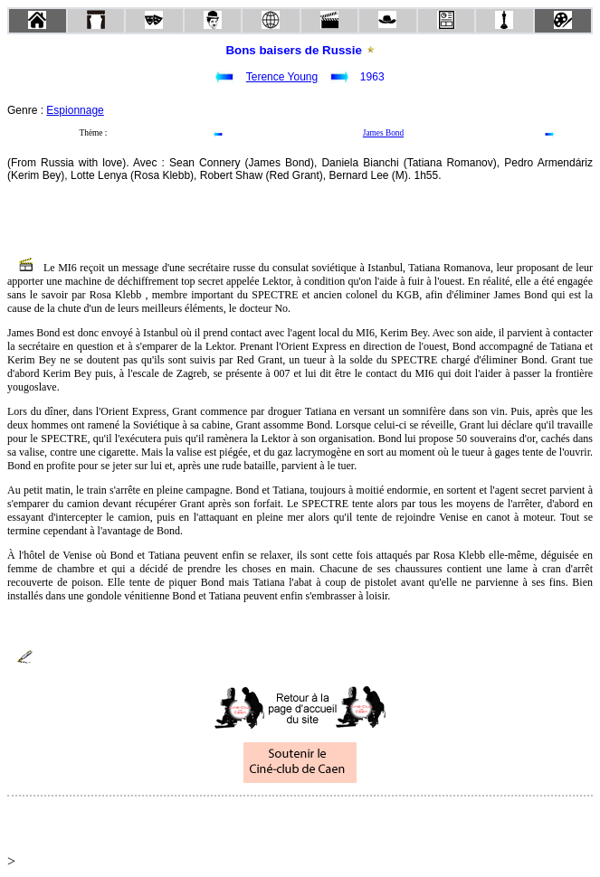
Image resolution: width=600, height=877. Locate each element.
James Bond (383, 132)
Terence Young (282, 77)
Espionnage (74, 110)
